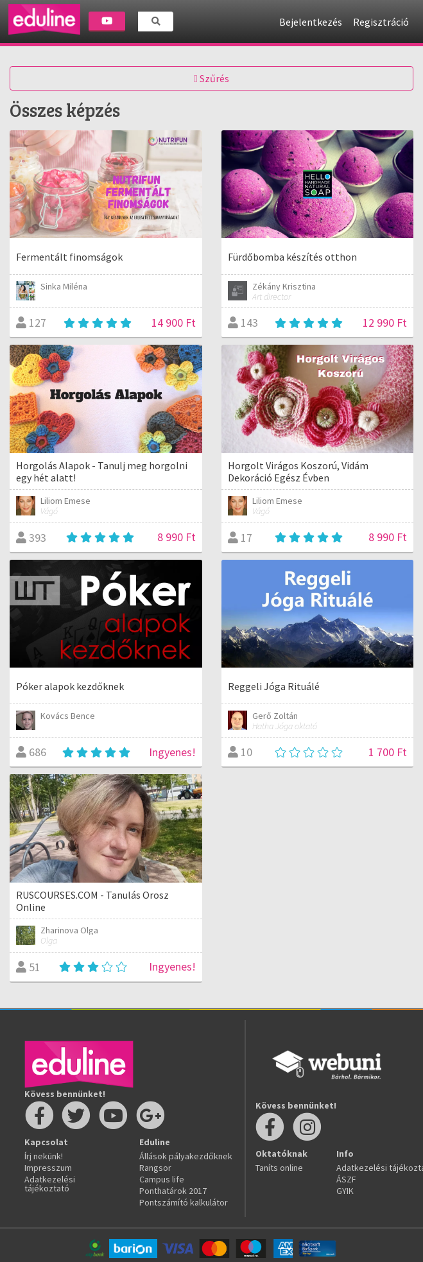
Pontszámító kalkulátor (183, 1202)
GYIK (345, 1191)
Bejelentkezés (310, 21)
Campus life (161, 1179)
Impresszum (48, 1167)
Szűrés (211, 78)
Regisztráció (381, 21)
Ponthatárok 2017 (173, 1191)
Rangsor (155, 1167)
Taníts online (279, 1167)
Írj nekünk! (43, 1156)
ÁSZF (346, 1179)
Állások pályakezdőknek (185, 1156)
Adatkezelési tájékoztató (49, 1183)
